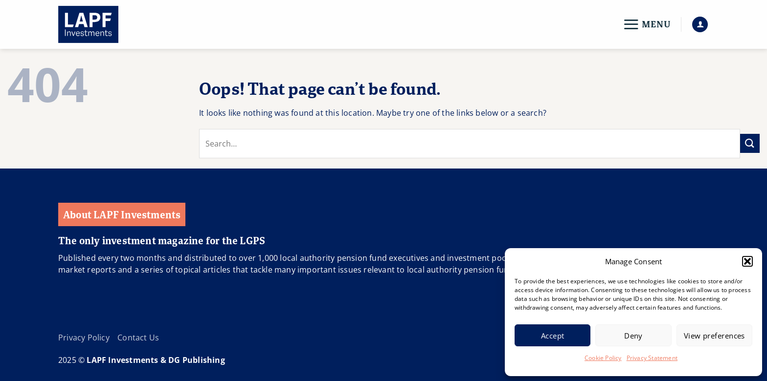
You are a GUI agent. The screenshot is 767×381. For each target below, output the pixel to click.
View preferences (714, 335)
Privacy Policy (84, 337)
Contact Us (138, 337)
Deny (633, 335)
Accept (552, 335)
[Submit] (750, 143)
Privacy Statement (652, 358)
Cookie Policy (603, 358)
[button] (747, 261)
